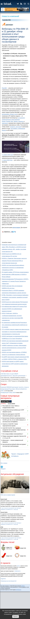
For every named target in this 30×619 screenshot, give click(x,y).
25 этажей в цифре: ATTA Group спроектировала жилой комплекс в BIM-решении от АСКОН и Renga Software (15, 274)
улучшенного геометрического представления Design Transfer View (13, 119)
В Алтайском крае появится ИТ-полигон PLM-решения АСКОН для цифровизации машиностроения (14, 309)
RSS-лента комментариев (8, 495)
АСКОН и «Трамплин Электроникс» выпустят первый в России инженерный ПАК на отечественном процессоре (14, 261)
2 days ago (15, 509)
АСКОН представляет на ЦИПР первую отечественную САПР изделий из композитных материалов (15, 364)
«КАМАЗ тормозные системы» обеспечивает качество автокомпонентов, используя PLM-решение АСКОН (14, 348)
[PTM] (2, 527)
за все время (11, 403)
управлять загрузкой (15, 126)
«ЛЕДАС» (23, 585)
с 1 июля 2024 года (7, 160)
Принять (15, 616)
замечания (5, 123)
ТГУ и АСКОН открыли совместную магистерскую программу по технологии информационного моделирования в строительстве (15, 332)
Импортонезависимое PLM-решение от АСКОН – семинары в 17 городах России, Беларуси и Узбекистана (15, 281)
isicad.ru (18, 565)
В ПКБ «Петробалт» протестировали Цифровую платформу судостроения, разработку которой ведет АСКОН (15, 297)
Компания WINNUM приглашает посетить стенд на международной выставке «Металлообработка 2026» (15, 388)
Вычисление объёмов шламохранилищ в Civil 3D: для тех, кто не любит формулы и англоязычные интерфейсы (14, 419)
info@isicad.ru (17, 571)
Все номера (4, 463)
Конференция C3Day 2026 (8, 392)
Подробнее (3, 578)
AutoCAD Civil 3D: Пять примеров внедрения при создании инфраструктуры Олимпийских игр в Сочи (14, 429)
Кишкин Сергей (4, 499)
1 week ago (15, 539)
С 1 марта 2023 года (7, 154)
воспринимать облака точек (9, 114)
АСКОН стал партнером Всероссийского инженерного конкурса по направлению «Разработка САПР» (13, 268)
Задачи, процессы (19, 121)
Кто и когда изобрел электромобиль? (13, 434)
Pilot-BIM (4, 88)
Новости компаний (10, 16)
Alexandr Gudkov (4, 512)
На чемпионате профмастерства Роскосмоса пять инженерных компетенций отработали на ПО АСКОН (14, 325)
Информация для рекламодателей (8, 581)
